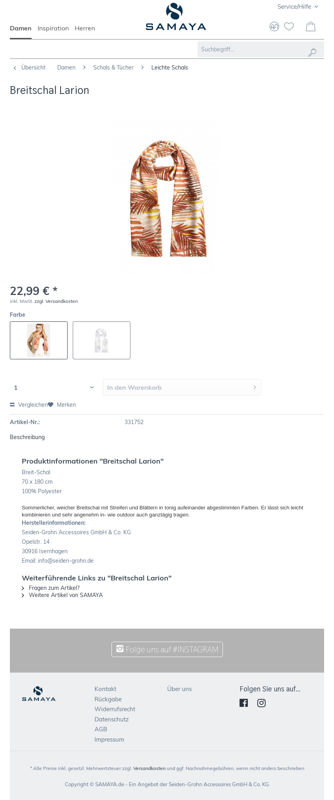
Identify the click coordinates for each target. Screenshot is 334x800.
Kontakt (105, 689)
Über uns (179, 689)
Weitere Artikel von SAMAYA (62, 595)
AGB (100, 729)
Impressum (109, 739)
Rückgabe (108, 699)
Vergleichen (29, 404)
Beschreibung (27, 437)
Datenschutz (111, 719)
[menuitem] (24, 31)
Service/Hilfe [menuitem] (295, 6)
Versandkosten (149, 768)
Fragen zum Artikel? (50, 588)
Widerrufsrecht (114, 709)
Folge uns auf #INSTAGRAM (167, 649)
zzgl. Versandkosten (56, 301)
